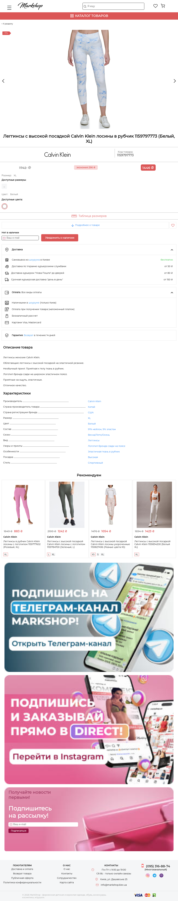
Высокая (93, 457)
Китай (91, 406)
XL (89, 418)
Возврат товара (22, 873)
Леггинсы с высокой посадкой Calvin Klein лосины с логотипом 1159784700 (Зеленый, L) (66, 544)
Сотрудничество (66, 878)
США (91, 412)
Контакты (66, 873)
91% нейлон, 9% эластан (102, 429)
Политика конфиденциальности (22, 882)
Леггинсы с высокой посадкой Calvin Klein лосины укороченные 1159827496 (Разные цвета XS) (110, 544)
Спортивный (95, 462)
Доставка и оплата (22, 869)
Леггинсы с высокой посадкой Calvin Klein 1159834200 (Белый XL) (152, 544)
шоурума (34, 259)
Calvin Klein (94, 401)
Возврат (28, 335)
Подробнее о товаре (85, 225)
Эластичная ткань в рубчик (104, 451)
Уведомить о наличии (59, 237)
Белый (4, 206)
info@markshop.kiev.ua (114, 884)
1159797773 (125, 155)
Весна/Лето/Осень (99, 434)
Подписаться (18, 830)
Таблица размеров (93, 216)
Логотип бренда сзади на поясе (106, 446)
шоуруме (34, 302)
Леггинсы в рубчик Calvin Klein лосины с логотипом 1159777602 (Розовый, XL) (22, 544)
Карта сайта (67, 882)
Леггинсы (93, 440)
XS (93, 554)
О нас (67, 869)
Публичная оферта (22, 878)
